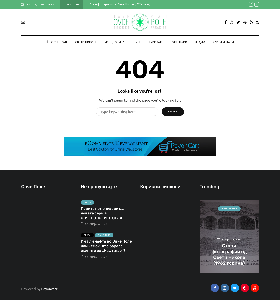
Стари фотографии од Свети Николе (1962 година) (119, 4)
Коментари (178, 42)
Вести (87, 236)
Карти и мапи (223, 42)
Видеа (87, 204)
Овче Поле (57, 42)
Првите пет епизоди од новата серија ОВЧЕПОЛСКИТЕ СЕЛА (102, 215)
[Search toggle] (257, 22)
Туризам (155, 42)
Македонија (114, 42)
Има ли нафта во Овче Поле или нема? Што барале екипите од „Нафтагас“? (106, 248)
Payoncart (49, 288)
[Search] (127, 111)
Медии (200, 42)
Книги (137, 42)
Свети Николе (86, 42)
